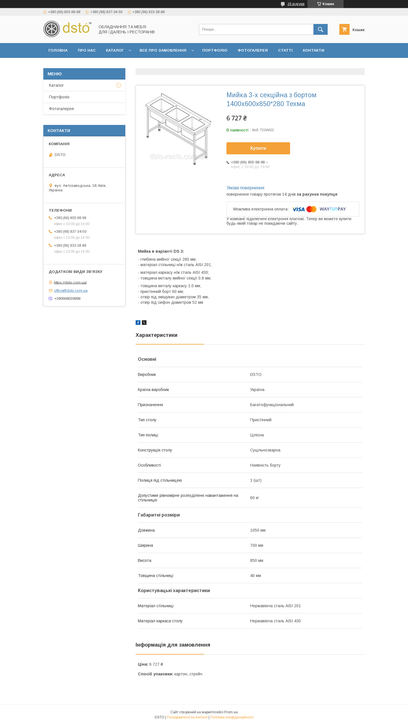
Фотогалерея (253, 50)
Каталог (115, 50)
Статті (285, 50)
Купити (258, 148)
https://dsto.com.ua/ (70, 282)
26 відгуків (296, 4)
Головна (58, 50)
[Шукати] (320, 29)
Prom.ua (231, 712)
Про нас (87, 50)
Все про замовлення (163, 50)
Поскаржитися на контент (187, 717)
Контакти (313, 50)
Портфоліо (214, 50)
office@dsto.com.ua (70, 290)
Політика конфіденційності (232, 717)
